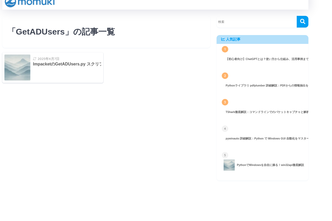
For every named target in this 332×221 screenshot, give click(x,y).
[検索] (302, 22)
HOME (155, 203)
